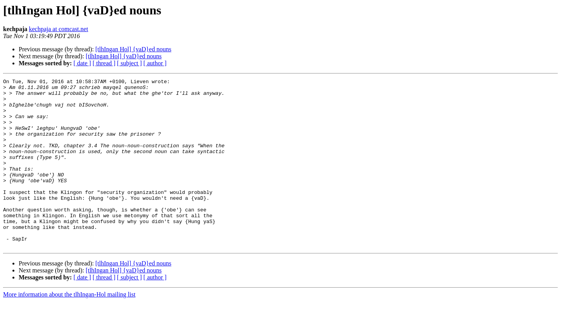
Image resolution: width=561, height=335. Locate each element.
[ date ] (82, 63)
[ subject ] (129, 63)
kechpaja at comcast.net (58, 29)
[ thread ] (104, 63)
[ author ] (155, 63)
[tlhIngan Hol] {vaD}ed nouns (133, 49)
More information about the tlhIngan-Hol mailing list (69, 328)
